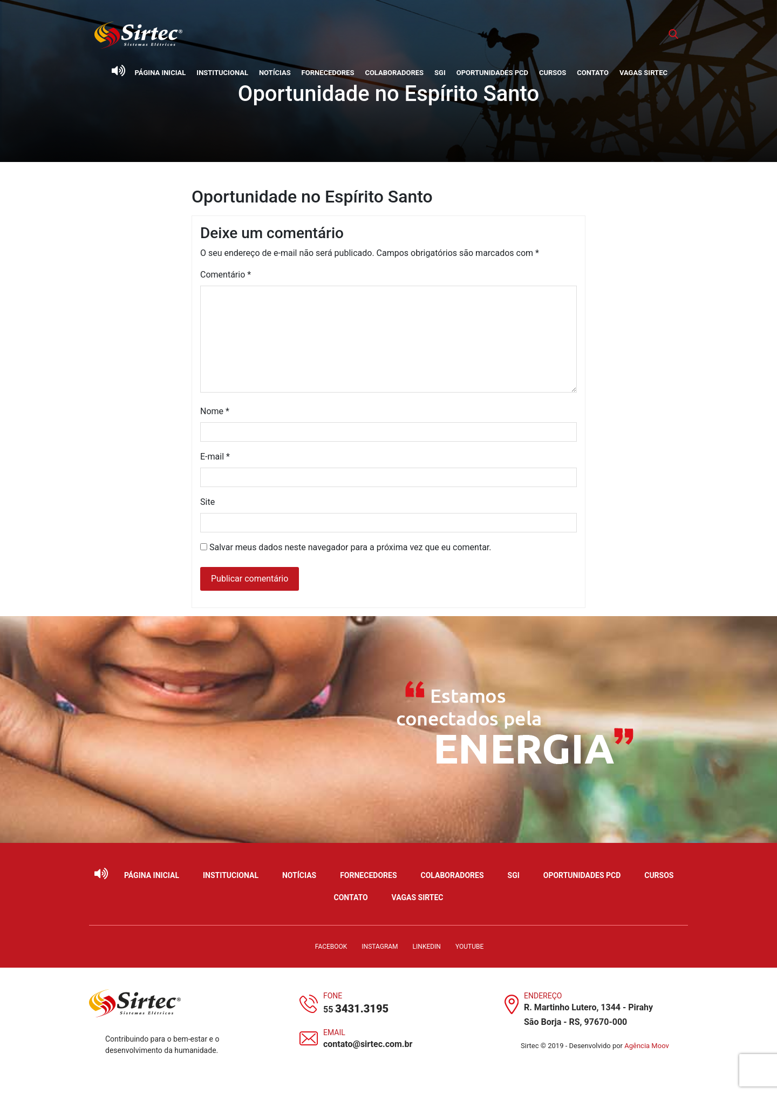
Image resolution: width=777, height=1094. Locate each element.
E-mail (215, 456)
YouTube (469, 946)
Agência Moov (646, 1046)
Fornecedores (328, 73)
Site (207, 502)
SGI (440, 73)
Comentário (225, 274)
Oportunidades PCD (492, 73)
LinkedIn (427, 946)
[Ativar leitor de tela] (118, 70)
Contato (593, 73)
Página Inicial (160, 73)
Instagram (380, 946)
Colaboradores (394, 73)
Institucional (222, 73)
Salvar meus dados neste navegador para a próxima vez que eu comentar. (350, 547)
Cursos (552, 73)
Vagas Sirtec (643, 73)
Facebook (331, 946)
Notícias (275, 73)
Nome (214, 411)
